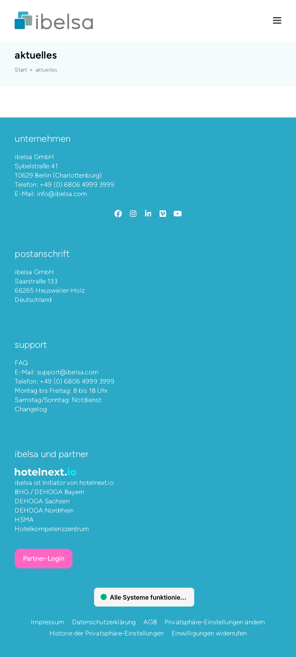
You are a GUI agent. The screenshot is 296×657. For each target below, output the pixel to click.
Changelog (31, 409)
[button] (277, 20)
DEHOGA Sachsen (42, 501)
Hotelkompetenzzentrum (52, 529)
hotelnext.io (96, 482)
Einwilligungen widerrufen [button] (209, 633)
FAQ (21, 363)
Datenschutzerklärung (104, 622)
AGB (150, 622)
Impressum (47, 622)
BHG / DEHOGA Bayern (49, 492)
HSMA (24, 519)
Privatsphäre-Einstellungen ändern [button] (215, 622)
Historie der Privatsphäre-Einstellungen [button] (106, 633)
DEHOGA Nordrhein (44, 510)
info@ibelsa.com (62, 194)
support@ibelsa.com (68, 372)
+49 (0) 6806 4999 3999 (77, 184)
